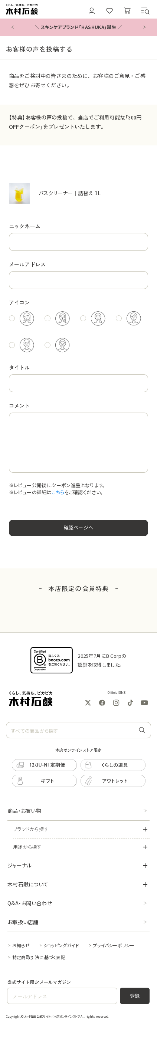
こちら (58, 492)
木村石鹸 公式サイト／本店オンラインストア (52, 1016)
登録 (135, 995)
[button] (145, 10)
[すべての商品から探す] (142, 730)
